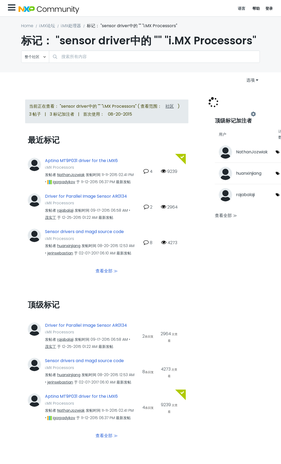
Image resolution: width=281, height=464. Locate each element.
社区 (169, 106)
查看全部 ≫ (107, 271)
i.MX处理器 (71, 26)
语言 (242, 8)
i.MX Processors (59, 167)
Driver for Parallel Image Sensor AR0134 (86, 196)
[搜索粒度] (35, 57)
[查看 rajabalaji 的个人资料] (65, 210)
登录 (269, 8)
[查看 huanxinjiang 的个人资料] (68, 245)
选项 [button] (250, 80)
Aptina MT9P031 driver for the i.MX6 (81, 161)
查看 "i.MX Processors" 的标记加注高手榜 (234, 114)
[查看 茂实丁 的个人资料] (50, 217)
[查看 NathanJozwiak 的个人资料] (71, 174)
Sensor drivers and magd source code (84, 232)
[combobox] (154, 56)
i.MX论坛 (47, 26)
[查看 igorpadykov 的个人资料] (64, 181)
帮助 (256, 8)
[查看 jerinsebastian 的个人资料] (60, 253)
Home (27, 26)
